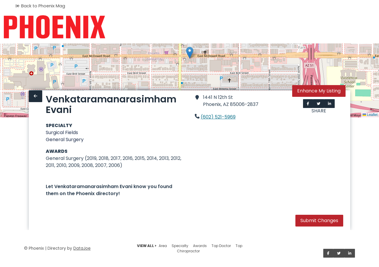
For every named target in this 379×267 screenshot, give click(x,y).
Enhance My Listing (319, 90)
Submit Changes (319, 220)
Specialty (180, 245)
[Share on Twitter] (318, 103)
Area (163, 245)
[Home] (54, 27)
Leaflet (370, 115)
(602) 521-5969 (218, 117)
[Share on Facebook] (308, 103)
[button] (189, 53)
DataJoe (82, 248)
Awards (200, 245)
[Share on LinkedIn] (329, 103)
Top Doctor (221, 245)
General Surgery (65, 139)
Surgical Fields (62, 132)
